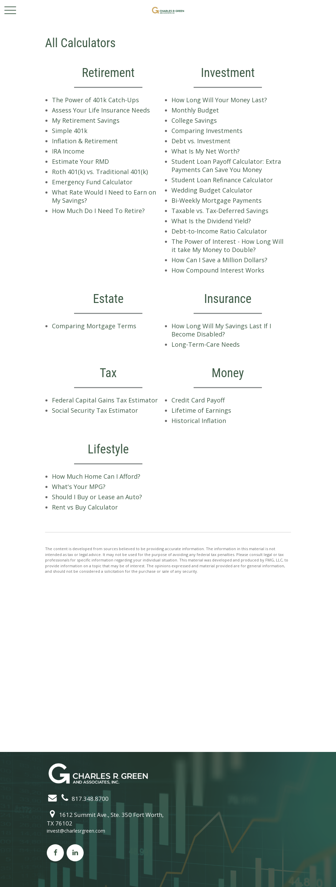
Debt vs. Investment (200, 141)
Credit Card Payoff (198, 400)
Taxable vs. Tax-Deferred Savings (219, 211)
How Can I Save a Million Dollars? (219, 260)
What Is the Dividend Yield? (211, 221)
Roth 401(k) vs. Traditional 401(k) (100, 172)
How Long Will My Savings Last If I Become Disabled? (221, 330)
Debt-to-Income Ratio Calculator (219, 231)
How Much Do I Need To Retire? (98, 211)
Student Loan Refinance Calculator (222, 180)
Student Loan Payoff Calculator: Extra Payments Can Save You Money (226, 165)
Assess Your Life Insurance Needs (101, 110)
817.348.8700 (83, 799)
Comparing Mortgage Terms (94, 326)
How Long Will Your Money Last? (219, 100)
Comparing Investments (206, 131)
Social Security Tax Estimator (95, 410)
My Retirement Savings (86, 120)
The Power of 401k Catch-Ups (95, 100)
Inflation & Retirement (85, 141)
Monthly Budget (195, 110)
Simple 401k (69, 131)
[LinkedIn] (75, 852)
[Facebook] (55, 852)
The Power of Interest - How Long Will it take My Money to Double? (227, 245)
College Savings (194, 120)
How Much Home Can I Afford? (96, 476)
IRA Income (68, 151)
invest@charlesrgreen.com (76, 831)
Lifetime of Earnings (201, 410)
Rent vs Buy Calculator (85, 507)
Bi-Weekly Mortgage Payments (216, 200)
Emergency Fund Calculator (92, 182)
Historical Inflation (198, 420)
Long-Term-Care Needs (205, 344)
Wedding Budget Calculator (211, 190)
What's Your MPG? (79, 486)
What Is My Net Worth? (205, 151)
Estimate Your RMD (80, 161)
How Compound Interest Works (217, 270)
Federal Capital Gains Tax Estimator (105, 400)
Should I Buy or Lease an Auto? (97, 497)
